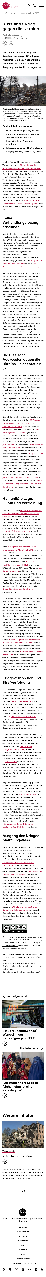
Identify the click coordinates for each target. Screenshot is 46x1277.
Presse (23, 1254)
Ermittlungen (11, 761)
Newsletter (23, 1241)
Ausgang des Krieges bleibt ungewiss (23, 152)
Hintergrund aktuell (23, 13)
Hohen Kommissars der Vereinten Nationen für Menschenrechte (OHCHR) (22, 513)
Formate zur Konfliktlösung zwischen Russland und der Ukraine (23, 483)
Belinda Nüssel (12, 35)
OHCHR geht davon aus (19, 531)
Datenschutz (23, 1232)
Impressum (23, 1227)
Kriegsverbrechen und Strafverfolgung (24, 148)
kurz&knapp (7, 13)
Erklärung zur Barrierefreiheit (23, 1263)
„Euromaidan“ (8, 444)
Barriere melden (23, 1259)
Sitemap (23, 1236)
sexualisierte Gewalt (21, 701)
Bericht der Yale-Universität (23, 716)
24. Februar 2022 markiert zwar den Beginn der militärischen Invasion (21, 423)
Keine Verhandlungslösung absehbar (23, 130)
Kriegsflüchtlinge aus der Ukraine (17, 589)
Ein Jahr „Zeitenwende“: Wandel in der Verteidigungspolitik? (20, 1035)
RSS (23, 1245)
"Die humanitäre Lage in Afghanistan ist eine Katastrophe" (20, 1087)
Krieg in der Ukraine (17, 1156)
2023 (37, 13)
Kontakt (23, 1250)
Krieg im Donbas (35, 454)
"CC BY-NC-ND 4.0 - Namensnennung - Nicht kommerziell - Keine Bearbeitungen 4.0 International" (22, 943)
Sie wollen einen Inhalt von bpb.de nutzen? (21, 972)
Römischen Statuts (27, 794)
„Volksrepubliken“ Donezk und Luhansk (20, 477)
